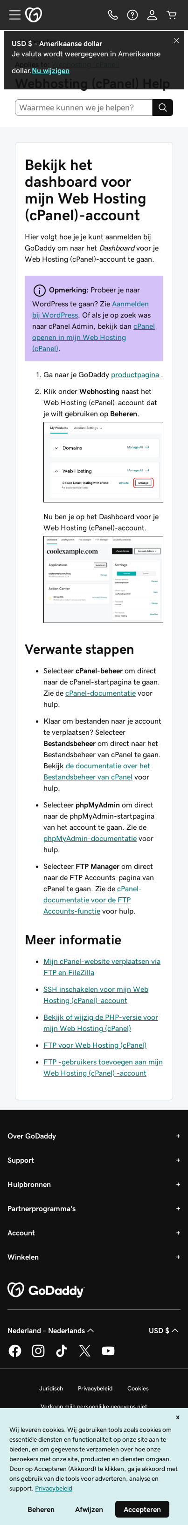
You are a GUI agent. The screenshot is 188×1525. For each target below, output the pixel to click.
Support (20, 1160)
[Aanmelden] (152, 15)
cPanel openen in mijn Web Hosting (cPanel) (93, 337)
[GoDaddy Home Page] (46, 1290)
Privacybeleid (95, 1388)
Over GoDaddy (31, 1135)
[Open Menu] (11, 15)
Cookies (138, 1388)
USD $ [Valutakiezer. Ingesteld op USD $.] (165, 1330)
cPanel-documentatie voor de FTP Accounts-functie (92, 900)
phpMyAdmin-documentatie (90, 838)
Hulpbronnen (29, 1184)
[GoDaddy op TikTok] (61, 1355)
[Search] (163, 107)
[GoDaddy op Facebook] (14, 1355)
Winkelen (23, 1257)
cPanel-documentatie (100, 693)
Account (21, 1232)
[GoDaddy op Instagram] (38, 1355)
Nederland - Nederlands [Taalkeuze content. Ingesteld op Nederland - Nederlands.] (51, 1330)
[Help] (132, 15)
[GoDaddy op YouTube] (108, 1355)
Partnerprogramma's (41, 1208)
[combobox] (83, 107)
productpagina (135, 374)
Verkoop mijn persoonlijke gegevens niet (94, 1406)
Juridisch (51, 1388)
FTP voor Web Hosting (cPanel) (94, 1045)
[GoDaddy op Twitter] (84, 1355)
